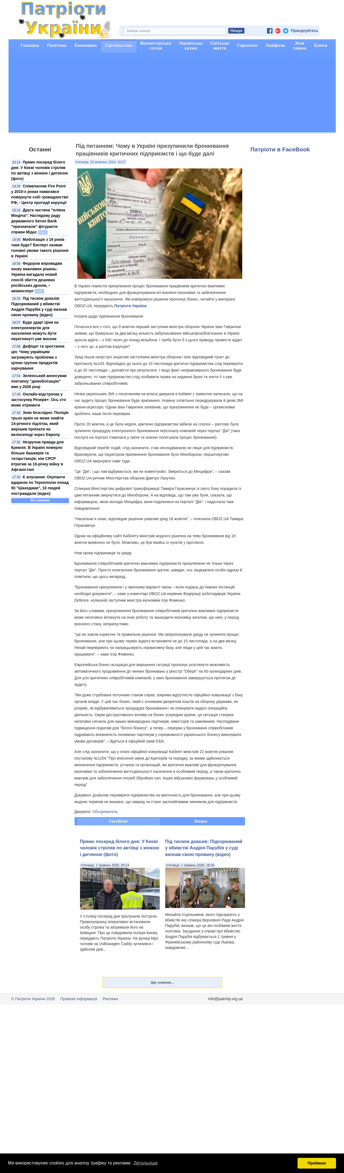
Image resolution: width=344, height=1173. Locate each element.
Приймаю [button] (316, 1163)
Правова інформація (78, 999)
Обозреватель (105, 811)
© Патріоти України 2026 (33, 999)
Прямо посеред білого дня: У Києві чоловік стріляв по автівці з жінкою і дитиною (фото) (119, 848)
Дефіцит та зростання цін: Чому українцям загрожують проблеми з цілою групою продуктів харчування (38, 357)
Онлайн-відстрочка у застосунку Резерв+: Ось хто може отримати (38, 399)
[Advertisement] (172, 93)
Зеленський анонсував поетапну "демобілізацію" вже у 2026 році (39, 381)
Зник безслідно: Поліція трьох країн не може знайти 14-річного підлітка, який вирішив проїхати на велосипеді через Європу (40, 423)
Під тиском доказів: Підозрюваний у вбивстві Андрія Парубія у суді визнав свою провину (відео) (204, 848)
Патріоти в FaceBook (280, 149)
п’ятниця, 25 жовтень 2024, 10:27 (100, 162)
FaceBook (118, 821)
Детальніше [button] (146, 1163)
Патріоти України (130, 306)
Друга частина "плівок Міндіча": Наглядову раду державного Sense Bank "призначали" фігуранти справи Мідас (38, 221)
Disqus (200, 821)
